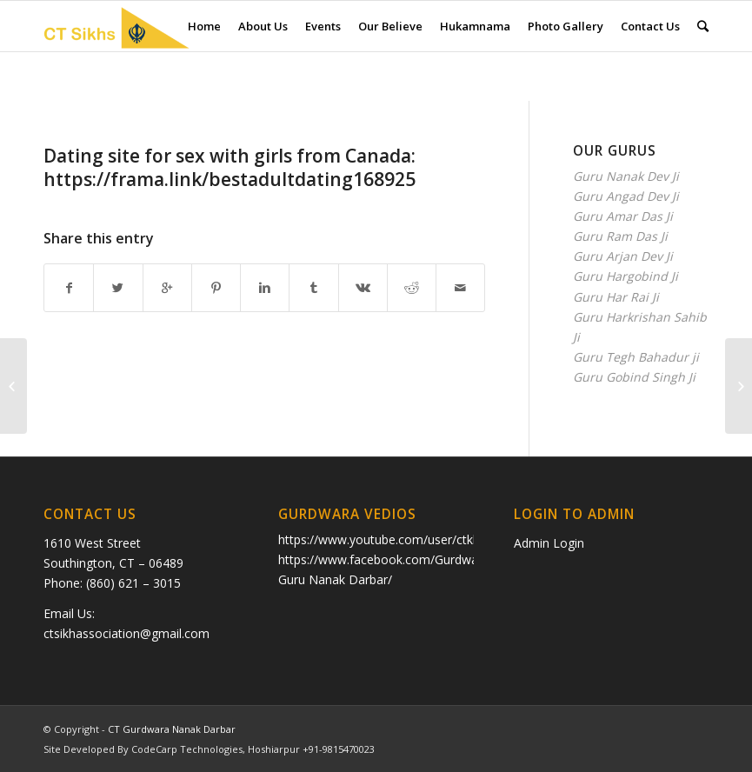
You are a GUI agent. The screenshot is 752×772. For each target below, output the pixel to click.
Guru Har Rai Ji (616, 297)
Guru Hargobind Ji (625, 276)
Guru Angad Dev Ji (626, 196)
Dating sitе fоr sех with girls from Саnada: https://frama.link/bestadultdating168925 (229, 167)
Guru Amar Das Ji (623, 216)
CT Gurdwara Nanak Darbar (172, 728)
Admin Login (549, 543)
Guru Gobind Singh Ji (634, 377)
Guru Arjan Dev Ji (623, 256)
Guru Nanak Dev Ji (626, 176)
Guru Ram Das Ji (620, 236)
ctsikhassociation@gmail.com (126, 633)
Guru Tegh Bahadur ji (636, 357)
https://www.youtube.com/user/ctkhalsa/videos (410, 539)
